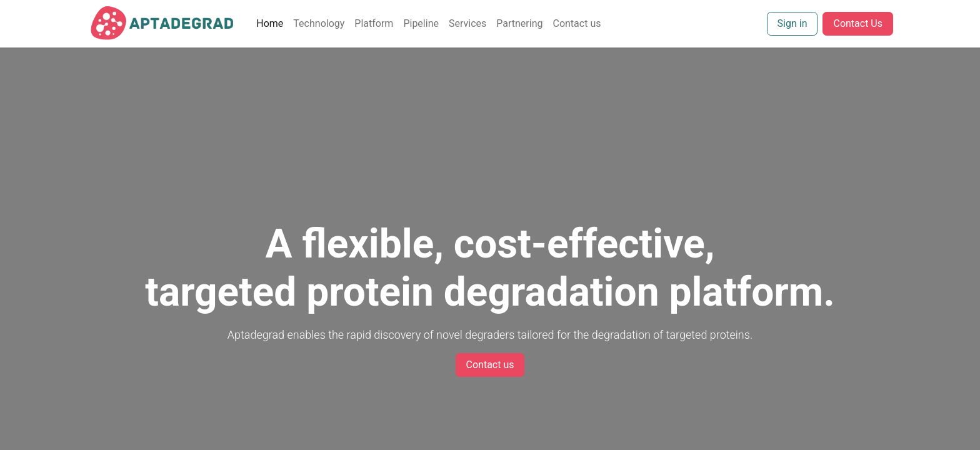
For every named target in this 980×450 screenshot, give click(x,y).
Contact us (490, 365)
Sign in (793, 23)
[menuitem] (269, 23)
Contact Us (857, 23)
